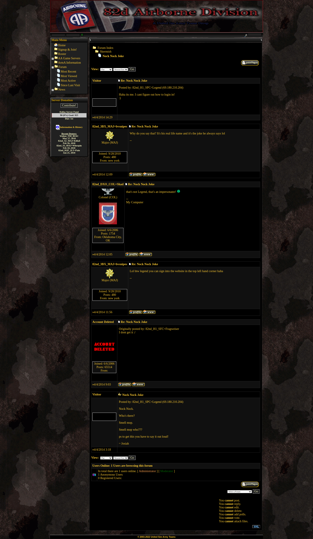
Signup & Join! (67, 49)
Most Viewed (69, 76)
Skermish (106, 51)
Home (62, 45)
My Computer (134, 202)
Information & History (69, 127)
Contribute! (69, 105)
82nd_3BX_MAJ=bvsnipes (109, 126)
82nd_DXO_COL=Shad (107, 184)
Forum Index (105, 48)
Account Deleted (103, 322)
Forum (62, 67)
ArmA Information (69, 62)
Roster (62, 54)
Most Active (68, 80)
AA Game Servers (69, 58)
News (61, 89)
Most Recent (68, 71)
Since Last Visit (70, 85)
